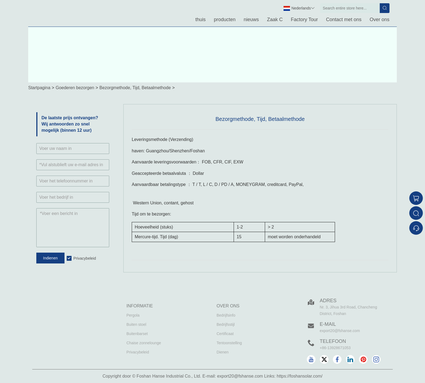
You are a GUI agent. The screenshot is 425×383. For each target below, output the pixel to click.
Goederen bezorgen (75, 87)
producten (225, 19)
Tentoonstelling (229, 343)
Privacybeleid (84, 258)
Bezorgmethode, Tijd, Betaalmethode (135, 87)
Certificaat (225, 333)
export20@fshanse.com (340, 331)
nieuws (251, 19)
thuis (200, 19)
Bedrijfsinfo (226, 315)
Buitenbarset (137, 333)
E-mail (328, 324)
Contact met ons (344, 19)
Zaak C (275, 19)
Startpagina (39, 87)
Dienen (222, 352)
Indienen (50, 258)
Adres (328, 300)
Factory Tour (304, 19)
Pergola (133, 315)
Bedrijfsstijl (226, 324)
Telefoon (333, 341)
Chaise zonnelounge (144, 343)
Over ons (379, 19)
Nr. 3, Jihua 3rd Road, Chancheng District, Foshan (348, 310)
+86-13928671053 (335, 348)
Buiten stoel (136, 324)
